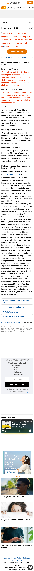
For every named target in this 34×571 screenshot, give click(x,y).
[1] (14, 40)
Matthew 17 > (25, 57)
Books (7, 322)
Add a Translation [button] (10, 312)
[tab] (17, 302)
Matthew (12, 322)
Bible (2, 322)
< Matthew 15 (8, 57)
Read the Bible (29, 7)
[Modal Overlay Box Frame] (17, 376)
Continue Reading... (17, 52)
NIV (30, 28)
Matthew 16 (19, 322)
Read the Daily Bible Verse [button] (13, 316)
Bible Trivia (11, 7)
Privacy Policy (16, 558)
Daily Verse (19, 7)
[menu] (2, 3)
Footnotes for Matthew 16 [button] (13, 307)
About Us (6, 558)
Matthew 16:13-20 (14, 174)
